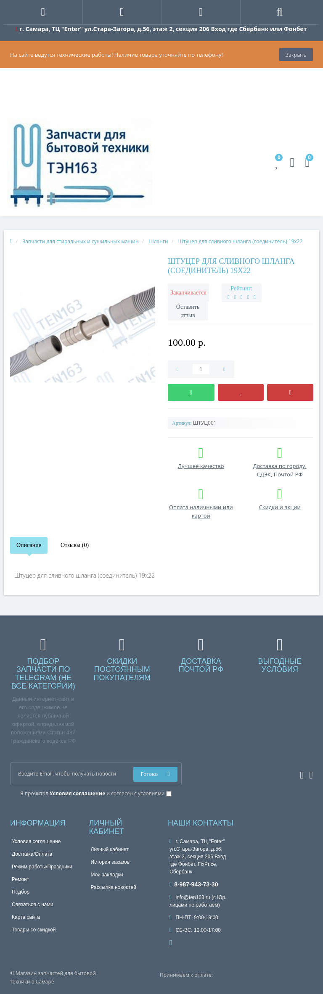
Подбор (20, 892)
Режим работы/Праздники (42, 867)
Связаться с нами (32, 904)
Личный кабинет (110, 849)
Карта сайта (26, 917)
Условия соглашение (36, 841)
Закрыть (296, 54)
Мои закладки (107, 875)
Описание (28, 545)
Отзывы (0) (75, 545)
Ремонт (20, 879)
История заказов (110, 862)
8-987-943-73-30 (193, 884)
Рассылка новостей (113, 887)
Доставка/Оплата (32, 854)
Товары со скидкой (34, 930)
